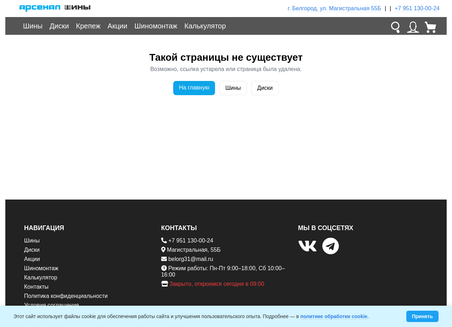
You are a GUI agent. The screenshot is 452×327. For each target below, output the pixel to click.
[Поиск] (395, 26)
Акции (118, 26)
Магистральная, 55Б (194, 250)
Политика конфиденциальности (66, 296)
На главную (194, 88)
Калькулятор (205, 26)
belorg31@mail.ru (190, 259)
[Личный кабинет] (413, 26)
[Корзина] (431, 26)
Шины (33, 26)
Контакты (36, 287)
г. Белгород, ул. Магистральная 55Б (334, 8)
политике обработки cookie (333, 316)
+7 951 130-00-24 (417, 8)
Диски (59, 26)
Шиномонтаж (155, 26)
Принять (422, 316)
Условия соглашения (51, 305)
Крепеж (88, 26)
